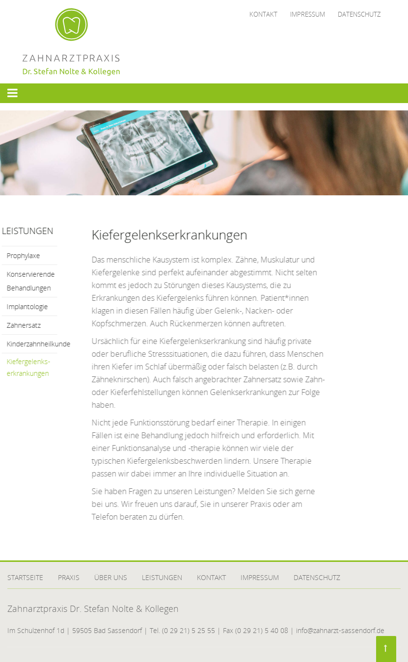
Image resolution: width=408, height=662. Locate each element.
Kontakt (263, 14)
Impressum (307, 14)
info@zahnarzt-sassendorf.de (340, 630)
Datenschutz (359, 14)
